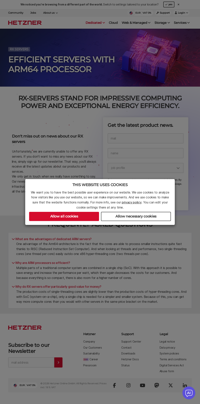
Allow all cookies (64, 216)
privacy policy (132, 202)
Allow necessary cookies (135, 216)
